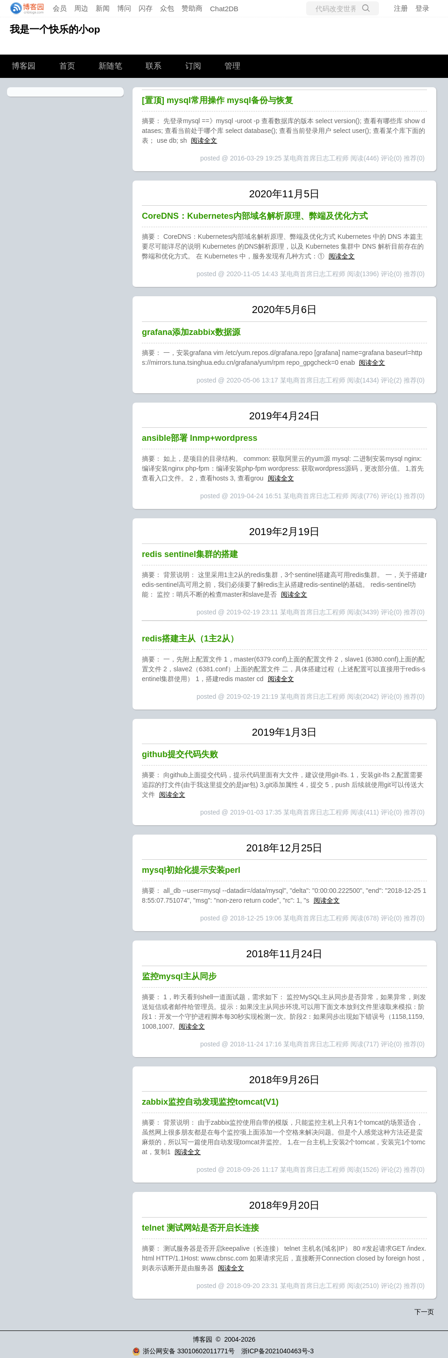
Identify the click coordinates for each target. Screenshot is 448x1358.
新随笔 (110, 66)
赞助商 (192, 8)
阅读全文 (204, 140)
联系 (153, 66)
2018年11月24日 (284, 954)
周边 (81, 8)
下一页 (424, 1312)
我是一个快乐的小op (55, 29)
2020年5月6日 (284, 309)
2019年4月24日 (284, 416)
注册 (401, 8)
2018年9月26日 (284, 1080)
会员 (60, 8)
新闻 (103, 8)
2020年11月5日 (284, 194)
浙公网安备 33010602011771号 (183, 1351)
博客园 (23, 66)
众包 (167, 8)
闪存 (146, 8)
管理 (232, 66)
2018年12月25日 (284, 848)
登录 (422, 8)
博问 (124, 8)
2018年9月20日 (284, 1205)
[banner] (24, 8)
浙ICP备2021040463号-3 (277, 1351)
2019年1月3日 (284, 732)
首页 (67, 66)
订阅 (193, 66)
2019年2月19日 (284, 531)
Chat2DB (224, 9)
